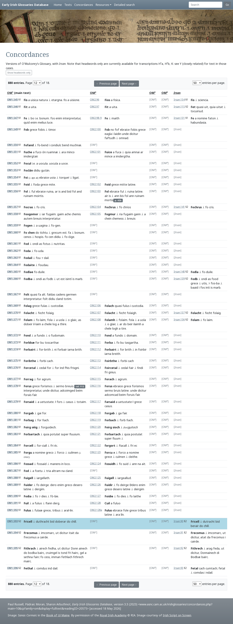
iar (43, 214)
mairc (27, 561)
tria (48, 471)
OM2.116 (95, 386)
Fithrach (30, 548)
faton (212, 118)
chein (108, 218)
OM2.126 (95, 484)
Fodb (194, 279)
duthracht (42, 521)
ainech (83, 548)
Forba (109, 342)
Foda (27, 251)
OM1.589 (12, 484)
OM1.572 (12, 335)
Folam (28, 320)
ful (33, 191)
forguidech (48, 427)
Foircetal (111, 368)
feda (216, 548)
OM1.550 (12, 145)
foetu (39, 471)
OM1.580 (12, 413)
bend (44, 145)
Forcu (109, 452)
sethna (28, 557)
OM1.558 (12, 214)
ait (143, 464)
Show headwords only (18, 72)
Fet (193, 107)
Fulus (27, 510)
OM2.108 (95, 319)
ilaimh (137, 324)
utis (204, 283)
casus (69, 402)
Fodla (194, 272)
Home (58, 5)
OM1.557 (12, 207)
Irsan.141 (179, 207)
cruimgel (51, 553)
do (37, 233)
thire (63, 324)
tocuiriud (197, 111)
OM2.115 (95, 379)
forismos (46, 386)
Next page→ (129, 83)
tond (64, 553)
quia (212, 107)
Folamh (110, 320)
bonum (44, 118)
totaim (81, 402)
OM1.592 (12, 510)
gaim (60, 214)
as (40, 244)
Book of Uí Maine (58, 615)
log (55, 324)
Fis (25, 100)
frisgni (74, 368)
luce (50, 122)
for (37, 342)
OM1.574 (12, 349)
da (77, 533)
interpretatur (71, 118)
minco (71, 152)
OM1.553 (12, 170)
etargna (56, 100)
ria (121, 214)
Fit (26, 107)
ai (37, 177)
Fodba (28, 279)
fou (38, 258)
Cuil (107, 503)
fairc (37, 557)
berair (195, 526)
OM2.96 (94, 99)
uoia (53, 177)
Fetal (194, 568)
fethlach (66, 557)
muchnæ (75, 145)
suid (125, 464)
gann (137, 214)
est (64, 233)
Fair (131, 368)
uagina (43, 225)
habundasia (198, 122)
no (112, 130)
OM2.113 (95, 360)
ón (44, 152)
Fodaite (29, 265)
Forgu (28, 452)
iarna (71, 349)
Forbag (29, 420)
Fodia (27, 496)
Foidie (109, 496)
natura (43, 100)
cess (47, 557)
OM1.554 (12, 177)
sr (108, 438)
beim (79, 390)
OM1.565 (12, 271)
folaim (123, 320)
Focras (28, 207)
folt (45, 299)
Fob (26, 130)
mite (52, 184)
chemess (118, 218)
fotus (46, 244)
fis (65, 100)
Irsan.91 (178, 532)
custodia (137, 306)
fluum (116, 438)
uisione (74, 100)
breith (116, 354)
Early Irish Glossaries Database (25, 5)
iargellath (43, 478)
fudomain (57, 335)
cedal (42, 368)
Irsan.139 (179, 278)
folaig (50, 313)
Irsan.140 (179, 271)
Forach (109, 379)
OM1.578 (12, 386)
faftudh (110, 138)
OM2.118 (95, 413)
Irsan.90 (178, 521)
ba (218, 283)
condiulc (55, 145)
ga (120, 413)
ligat (76, 177)
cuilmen (73, 452)
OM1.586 (12, 463)
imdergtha (123, 156)
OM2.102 (95, 184)
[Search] (205, 5)
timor (51, 130)
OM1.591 (12, 503)
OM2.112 (95, 349)
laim (43, 320)
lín (122, 514)
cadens (60, 294)
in (136, 349)
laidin (117, 134)
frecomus (30, 537)
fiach (45, 420)
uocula (43, 163)
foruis (131, 395)
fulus (126, 306)
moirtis (38, 196)
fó (51, 496)
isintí (69, 279)
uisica (34, 100)
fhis (67, 368)
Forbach (110, 420)
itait (71, 533)
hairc (75, 553)
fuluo (38, 503)
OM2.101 (95, 152)
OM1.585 (12, 452)
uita (33, 107)
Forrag (28, 379)
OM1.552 (12, 163)
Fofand (29, 145)
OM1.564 (12, 264)
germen (71, 294)
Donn (74, 548)
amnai (135, 152)
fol (74, 191)
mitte (123, 184)
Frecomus (30, 533)
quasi (199, 107)
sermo (60, 386)
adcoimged (67, 390)
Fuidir (109, 485)
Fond (27, 335)
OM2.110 (95, 335)
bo (32, 118)
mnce (109, 156)
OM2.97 (94, 106)
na (139, 464)
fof (117, 130)
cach (50, 361)
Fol (26, 191)
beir (130, 324)
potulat (55, 434)
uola (61, 320)
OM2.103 (95, 191)
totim (67, 299)
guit (130, 427)
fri (106, 372)
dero (53, 485)
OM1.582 (12, 427)
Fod (26, 244)
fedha (52, 548)
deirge (44, 485)
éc (55, 445)
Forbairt (30, 349)
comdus (41, 568)
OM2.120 (95, 427)
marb (78, 279)
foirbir (142, 349)
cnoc (26, 456)
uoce (64, 163)
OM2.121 (95, 434)
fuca (118, 152)
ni (55, 349)
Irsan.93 (178, 568)
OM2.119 (95, 420)
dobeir (28, 324)
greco (50, 452)
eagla (108, 134)
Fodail (28, 258)
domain (132, 335)
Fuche (28, 152)
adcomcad (111, 395)
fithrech (78, 557)
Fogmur (110, 214)
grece (33, 130)
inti (208, 287)
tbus (142, 510)
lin (71, 510)
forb (123, 420)
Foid (27, 184)
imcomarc (47, 533)
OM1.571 (12, 319)
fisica (116, 100)
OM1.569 (12, 305)
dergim (39, 489)
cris (42, 207)
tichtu (44, 233)
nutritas (59, 244)
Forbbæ (29, 342)
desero (77, 485)
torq (64, 177)
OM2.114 (95, 367)
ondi (35, 244)
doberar (60, 521)
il (34, 324)
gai (39, 413)
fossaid (42, 464)
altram (56, 471)
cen (51, 237)
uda (40, 251)
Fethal (28, 568)
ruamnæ (52, 152)
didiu (37, 170)
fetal (222, 568)
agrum (46, 379)
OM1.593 (12, 521)
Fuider (28, 485)
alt (43, 294)
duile (41, 272)
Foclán (28, 170)
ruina (50, 191)
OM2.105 (95, 214)
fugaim (51, 214)
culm (120, 457)
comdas (198, 572)
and (63, 191)
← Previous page (106, 83)
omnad (123, 138)
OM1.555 (12, 184)
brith (47, 349)
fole (126, 510)
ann (116, 196)
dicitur (134, 134)
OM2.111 (95, 342)
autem (28, 218)
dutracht (209, 521)
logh (115, 328)
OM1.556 (12, 191)
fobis (41, 130)
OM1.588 (12, 477)
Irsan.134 (179, 99)
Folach (109, 306)
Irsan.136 (179, 319)
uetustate (47, 402)
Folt (26, 294)
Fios (107, 100)
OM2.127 (95, 496)
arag (209, 548)
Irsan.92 (178, 548)
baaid (194, 287)
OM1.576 (12, 367)
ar (141, 152)
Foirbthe (111, 361)
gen (57, 225)
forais (27, 395)
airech (43, 548)
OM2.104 (95, 207)
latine (131, 184)
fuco (38, 152)
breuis (37, 218)
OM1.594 (12, 532)
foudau (43, 265)
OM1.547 (12, 118)
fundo (41, 335)
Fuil (26, 503)
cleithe (133, 457)
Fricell (28, 521)
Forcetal (30, 368)
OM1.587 (12, 470)
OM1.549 (12, 129)
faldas (51, 294)
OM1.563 (12, 257)
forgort (110, 445)
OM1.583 (12, 434)
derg (56, 503)
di (218, 553)
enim (59, 118)
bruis (117, 390)
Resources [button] (102, 5)
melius (42, 122)
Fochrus (110, 207)
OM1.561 (12, 243)
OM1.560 (12, 232)
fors (59, 402)
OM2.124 (95, 463)
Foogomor (31, 214)
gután (45, 170)
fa (69, 233)
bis (122, 196)
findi (140, 368)
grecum (56, 233)
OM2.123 (95, 452)
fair (34, 395)
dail (46, 258)
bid (69, 191)
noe (134, 452)
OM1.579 (12, 401)
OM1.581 (12, 420)
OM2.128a (96, 510)
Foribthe (30, 361)
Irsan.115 (179, 106)
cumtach (211, 568)
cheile (48, 324)
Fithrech (197, 548)
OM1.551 (12, 152)
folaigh (131, 313)
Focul (27, 163)
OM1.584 (12, 445)
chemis (76, 214)
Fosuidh (110, 464)
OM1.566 (12, 278)
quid (27, 122)
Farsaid (110, 402)
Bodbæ (196, 557)
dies (44, 496)
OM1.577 (12, 379)
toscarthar (51, 342)
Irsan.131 (179, 118)
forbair (62, 349)
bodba (32, 553)
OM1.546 (12, 106)
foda (36, 184)
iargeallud (124, 478)
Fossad (28, 464)
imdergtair (30, 156)
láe (56, 496)
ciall (44, 445)
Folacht (29, 313)
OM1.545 (12, 99)
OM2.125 (95, 477)
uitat (219, 107)
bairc (41, 553)
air (106, 196)
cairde (44, 537)
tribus (56, 510)
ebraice (125, 130)
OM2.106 (95, 305)
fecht (41, 313)
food (215, 279)
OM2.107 (95, 312)
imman (55, 557)
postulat (136, 434)
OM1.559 (12, 225)
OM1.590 (12, 496)
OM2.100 (95, 129)
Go (227, 4)
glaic (74, 320)
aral (66, 510)
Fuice (108, 152)
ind (62, 368)
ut (58, 279)
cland (59, 299)
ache (68, 214)
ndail (209, 572)
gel (82, 553)
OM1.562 (12, 250)
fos (52, 118)
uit (206, 107)
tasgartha (131, 342)
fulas (44, 306)
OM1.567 (12, 294)
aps (33, 177)
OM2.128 (95, 503)
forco (60, 452)
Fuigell (28, 478)
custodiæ (57, 306)
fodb (49, 279)
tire (123, 328)
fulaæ (38, 510)
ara (63, 152)
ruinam (28, 196)
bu (42, 342)
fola (50, 320)
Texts (68, 5)
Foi (26, 177)
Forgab (29, 413)
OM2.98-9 (96, 118)
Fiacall (123, 445)
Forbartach (32, 434)
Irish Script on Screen (177, 615)
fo (38, 145)
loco (67, 464)
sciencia (203, 100)
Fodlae (28, 272)
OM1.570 (12, 312)
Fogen (28, 225)
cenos (27, 237)
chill (73, 521)
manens (55, 464)
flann (49, 503)
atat (203, 537)
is (59, 191)
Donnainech (208, 553)
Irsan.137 (179, 312)
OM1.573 (12, 342)
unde (125, 134)
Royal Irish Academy (113, 615)
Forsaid (29, 402)
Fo (25, 118)
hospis (39, 237)
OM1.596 (12, 568)
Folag (27, 306)
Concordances (83, 5)
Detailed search (124, 5)
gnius (112, 372)
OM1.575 (12, 360)
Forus (27, 386)
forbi (43, 361)
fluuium (74, 434)
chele (108, 328)
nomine (202, 118)
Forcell (28, 445)
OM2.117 (95, 401)
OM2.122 (95, 445)
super (65, 434)
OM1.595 (12, 548)
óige (71, 237)
